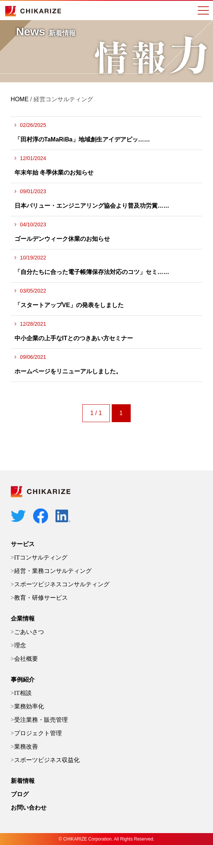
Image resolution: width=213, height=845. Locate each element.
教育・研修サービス (41, 597)
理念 (20, 645)
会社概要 (26, 659)
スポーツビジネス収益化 (47, 760)
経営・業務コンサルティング (53, 571)
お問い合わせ (29, 807)
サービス (23, 544)
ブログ (20, 794)
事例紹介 (23, 679)
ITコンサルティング (40, 557)
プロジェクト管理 (38, 733)
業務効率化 (29, 706)
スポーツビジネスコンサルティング (61, 584)
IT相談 (23, 693)
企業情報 (23, 618)
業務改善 (26, 746)
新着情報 (23, 781)
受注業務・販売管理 (41, 720)
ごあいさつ (29, 632)
